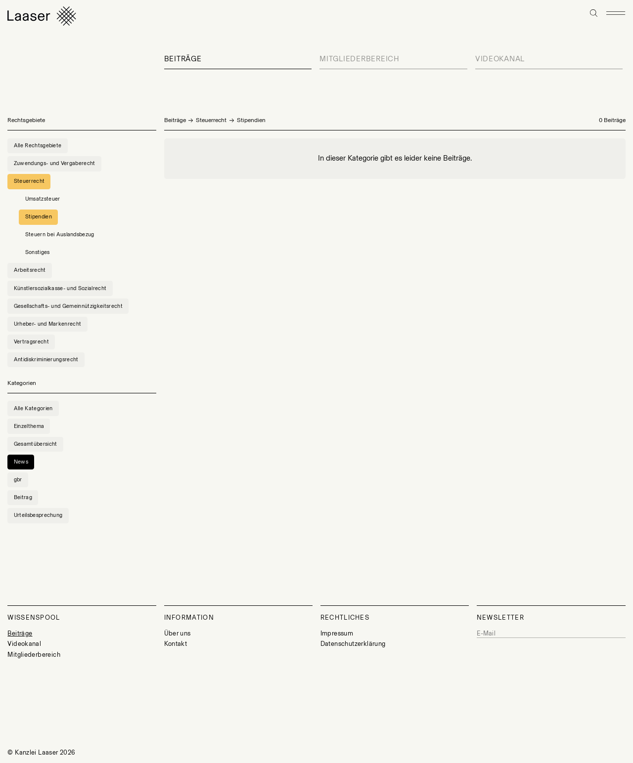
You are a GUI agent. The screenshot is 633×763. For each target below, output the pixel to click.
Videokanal (500, 59)
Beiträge (183, 59)
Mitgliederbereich (359, 59)
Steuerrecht (211, 120)
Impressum (337, 633)
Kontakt (175, 643)
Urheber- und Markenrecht (48, 324)
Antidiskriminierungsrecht (46, 359)
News (21, 462)
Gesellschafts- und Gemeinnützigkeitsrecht (68, 306)
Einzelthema (29, 426)
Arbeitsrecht (30, 270)
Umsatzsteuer (42, 199)
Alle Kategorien (33, 408)
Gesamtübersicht (35, 444)
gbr (18, 479)
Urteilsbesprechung (38, 515)
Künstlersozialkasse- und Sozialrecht (60, 288)
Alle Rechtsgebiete (38, 145)
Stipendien (38, 216)
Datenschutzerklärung (353, 643)
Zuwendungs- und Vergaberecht (54, 163)
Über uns (177, 633)
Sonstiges (37, 252)
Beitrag (23, 497)
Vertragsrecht (31, 342)
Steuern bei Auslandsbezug (59, 234)
